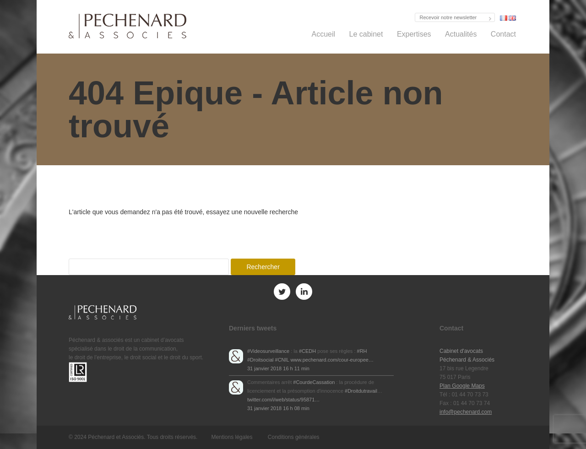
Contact (503, 34)
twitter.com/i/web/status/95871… (283, 399)
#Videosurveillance (268, 351)
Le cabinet (366, 34)
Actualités (461, 34)
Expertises (414, 34)
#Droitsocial (260, 359)
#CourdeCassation (314, 382)
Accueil (324, 34)
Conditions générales (294, 437)
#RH (362, 351)
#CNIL (282, 359)
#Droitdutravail (361, 391)
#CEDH (307, 351)
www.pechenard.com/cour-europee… (332, 359)
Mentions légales (231, 437)
